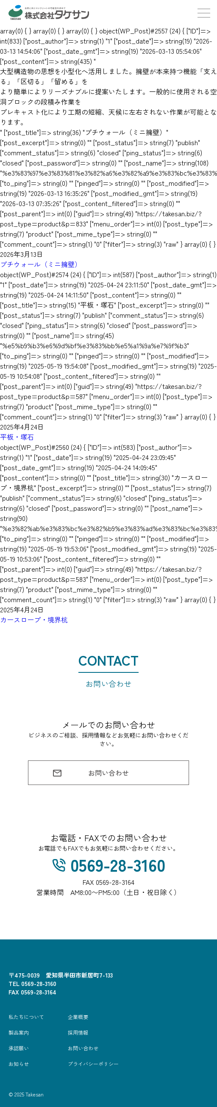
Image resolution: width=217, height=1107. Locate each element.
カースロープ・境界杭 (34, 619)
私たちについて (26, 1016)
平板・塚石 (17, 437)
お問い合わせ (90, 773)
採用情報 (78, 1032)
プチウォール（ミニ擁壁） (40, 264)
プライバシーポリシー (93, 1063)
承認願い (18, 1048)
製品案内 (18, 1032)
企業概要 (78, 1016)
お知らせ (18, 1063)
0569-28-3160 (108, 864)
